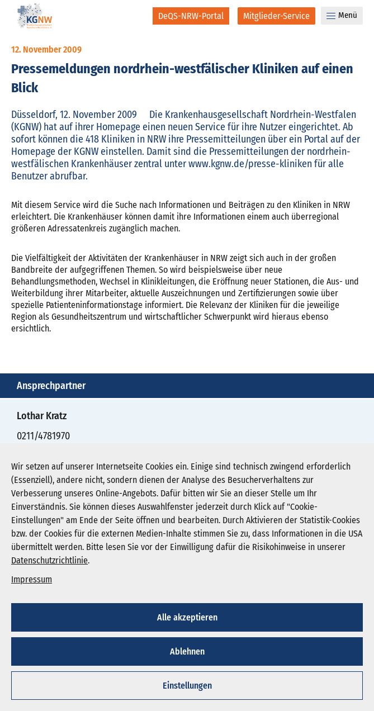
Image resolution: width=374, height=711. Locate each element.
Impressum (31, 579)
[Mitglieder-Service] (276, 16)
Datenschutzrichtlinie (49, 560)
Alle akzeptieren (187, 617)
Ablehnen (187, 651)
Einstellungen (187, 685)
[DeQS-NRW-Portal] (191, 16)
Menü (341, 15)
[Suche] (136, 16)
